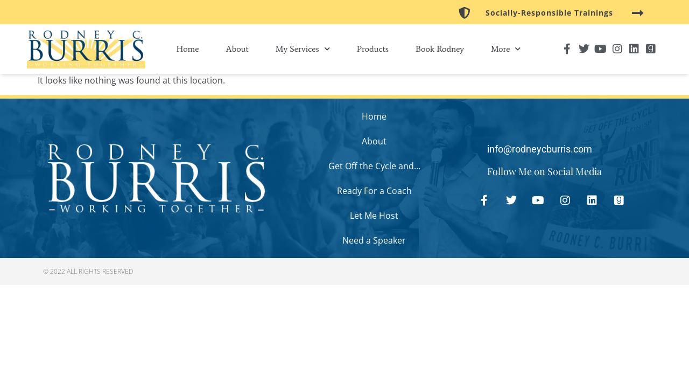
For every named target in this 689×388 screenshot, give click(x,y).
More (506, 48)
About (237, 49)
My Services (303, 48)
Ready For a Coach (374, 191)
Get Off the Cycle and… (374, 166)
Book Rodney (440, 49)
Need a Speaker (374, 240)
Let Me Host (374, 215)
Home (188, 49)
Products (373, 49)
